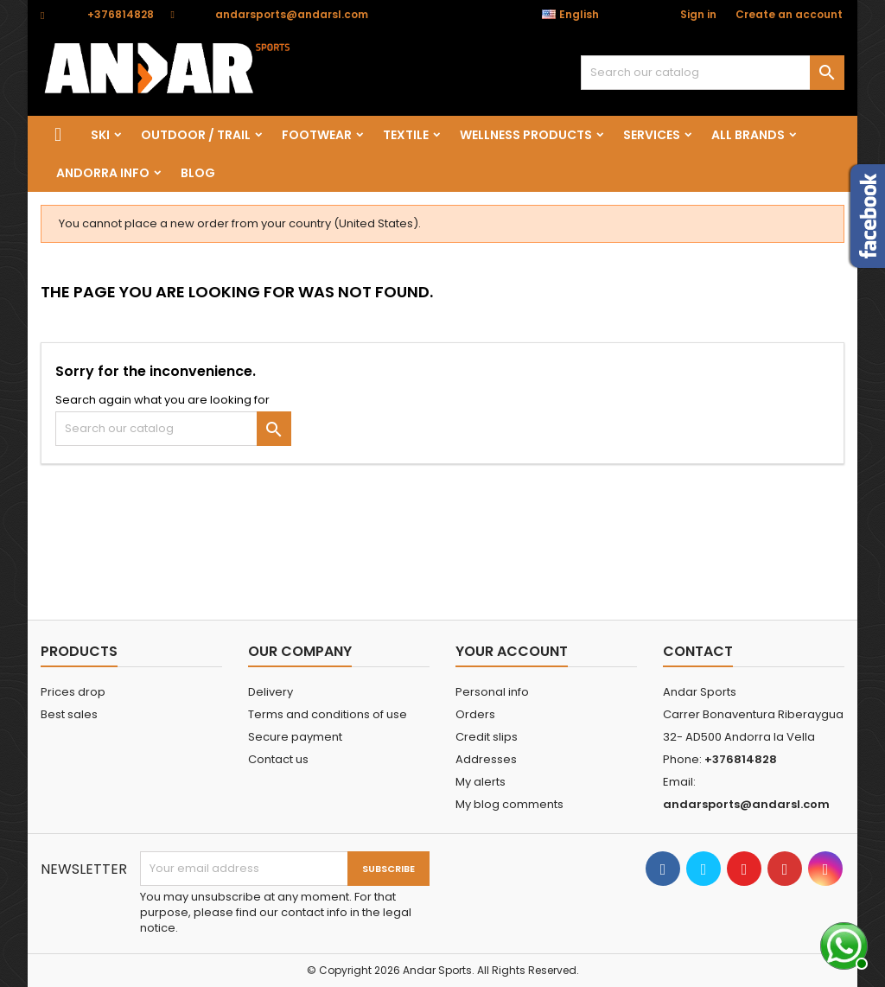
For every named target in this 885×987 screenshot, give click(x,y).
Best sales (69, 714)
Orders (475, 714)
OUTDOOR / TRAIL (196, 134)
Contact (698, 651)
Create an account (789, 14)
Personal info (492, 692)
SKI (100, 134)
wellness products (526, 134)
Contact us (278, 759)
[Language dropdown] (579, 14)
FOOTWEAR (317, 134)
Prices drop (73, 692)
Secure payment (295, 737)
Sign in (698, 14)
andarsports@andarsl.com (291, 14)
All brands (748, 134)
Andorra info (103, 172)
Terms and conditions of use (327, 714)
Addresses (486, 759)
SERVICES (651, 134)
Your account (511, 651)
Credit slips (486, 737)
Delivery (270, 692)
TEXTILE (406, 134)
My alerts (480, 782)
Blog (198, 172)
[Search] (712, 72)
